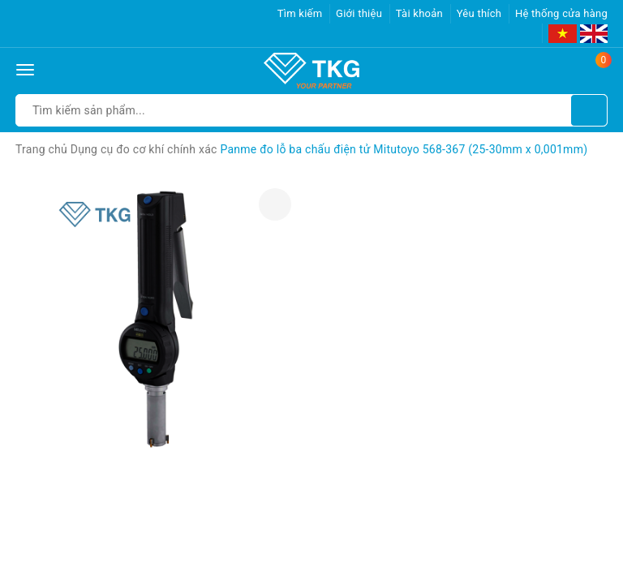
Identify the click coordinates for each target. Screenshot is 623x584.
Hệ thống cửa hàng (561, 13)
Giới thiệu (359, 13)
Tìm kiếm (300, 13)
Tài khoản (419, 13)
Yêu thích (479, 13)
